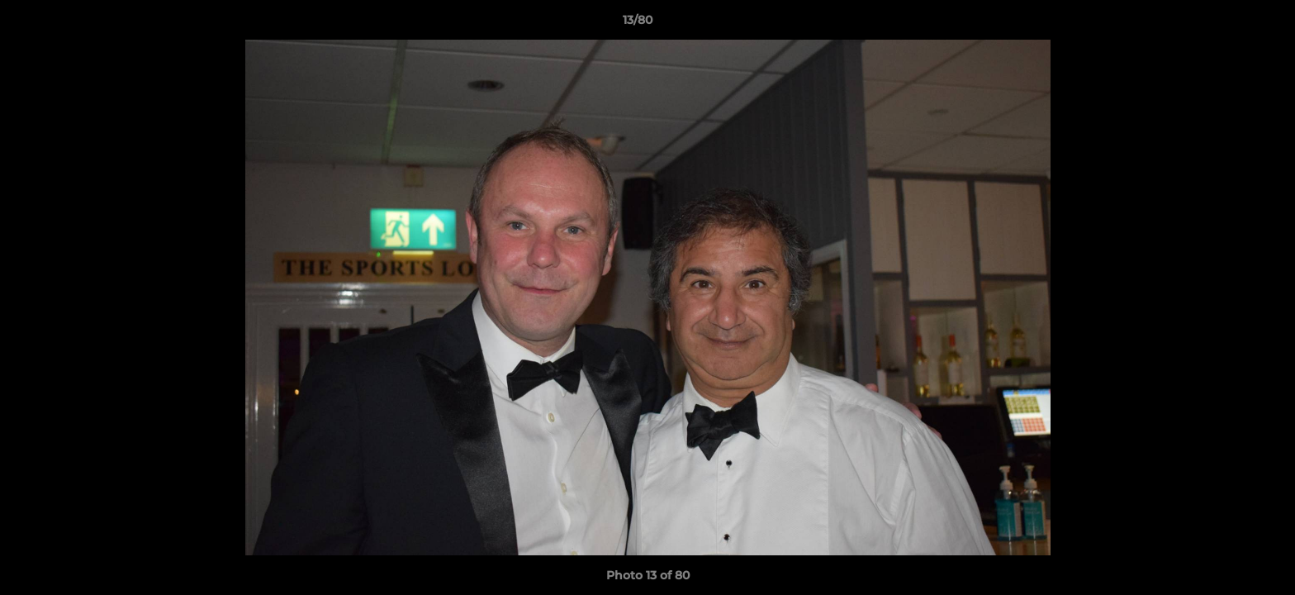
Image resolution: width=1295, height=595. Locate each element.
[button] (1226, 24)
